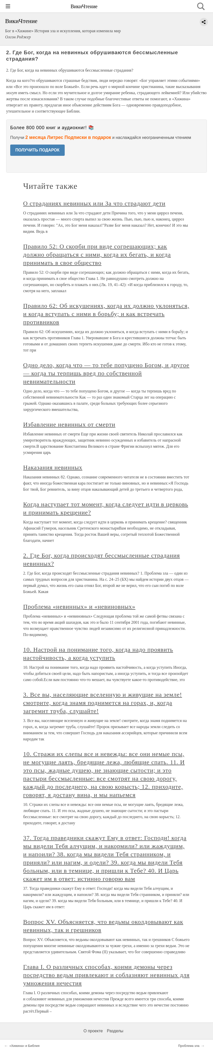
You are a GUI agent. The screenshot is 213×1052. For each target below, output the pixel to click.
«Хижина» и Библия (24, 1046)
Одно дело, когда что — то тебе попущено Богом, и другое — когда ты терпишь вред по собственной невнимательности (106, 373)
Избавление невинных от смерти (69, 424)
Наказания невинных (53, 467)
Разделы (115, 1031)
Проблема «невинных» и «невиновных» (79, 606)
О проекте (93, 1031)
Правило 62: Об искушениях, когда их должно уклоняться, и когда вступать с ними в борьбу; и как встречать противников (106, 313)
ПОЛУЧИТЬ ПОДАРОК (37, 150)
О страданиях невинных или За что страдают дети (94, 203)
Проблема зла (188, 1046)
